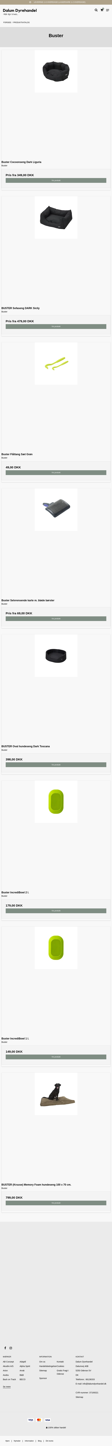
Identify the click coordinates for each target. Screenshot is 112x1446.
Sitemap (79, 1397)
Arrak (22, 1370)
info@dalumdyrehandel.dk (94, 1384)
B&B (22, 1375)
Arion (5, 1370)
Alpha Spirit (25, 1366)
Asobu (6, 1375)
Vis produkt (55, 180)
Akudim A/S (8, 1366)
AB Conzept (8, 1362)
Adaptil (23, 1362)
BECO (23, 1379)
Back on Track (9, 1379)
